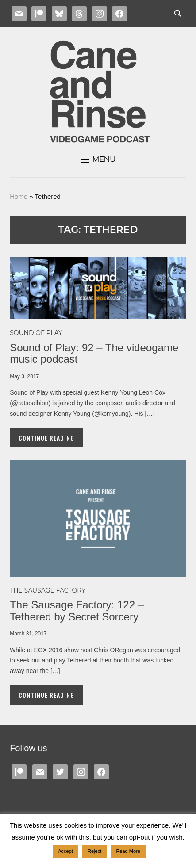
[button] (98, 159)
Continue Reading (46, 437)
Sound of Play (36, 333)
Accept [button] (65, 851)
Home (18, 196)
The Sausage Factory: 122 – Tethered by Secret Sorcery (77, 610)
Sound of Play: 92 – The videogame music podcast (94, 353)
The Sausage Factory (47, 590)
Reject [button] (94, 851)
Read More (128, 851)
